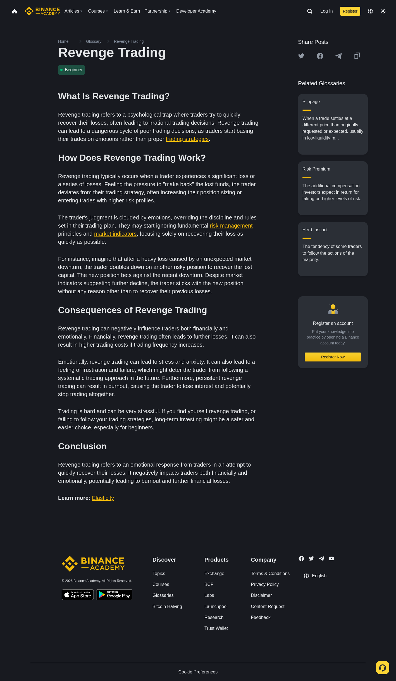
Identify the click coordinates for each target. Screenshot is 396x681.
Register (350, 11)
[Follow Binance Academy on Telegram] (321, 558)
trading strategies (187, 139)
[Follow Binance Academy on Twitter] (311, 558)
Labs (209, 595)
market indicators (115, 234)
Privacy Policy (265, 584)
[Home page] (42, 11)
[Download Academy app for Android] (114, 595)
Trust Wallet (216, 628)
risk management (231, 226)
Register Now (333, 357)
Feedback (261, 617)
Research (213, 617)
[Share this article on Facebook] (320, 56)
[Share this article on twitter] (301, 56)
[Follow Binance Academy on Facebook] (301, 558)
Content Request (268, 606)
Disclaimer (261, 595)
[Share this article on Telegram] (338, 56)
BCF (208, 584)
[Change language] (370, 11)
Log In (326, 11)
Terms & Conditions (270, 573)
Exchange (214, 573)
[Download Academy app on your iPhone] (78, 595)
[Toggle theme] (383, 11)
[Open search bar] (308, 11)
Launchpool (216, 606)
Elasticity (103, 498)
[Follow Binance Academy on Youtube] (331, 558)
